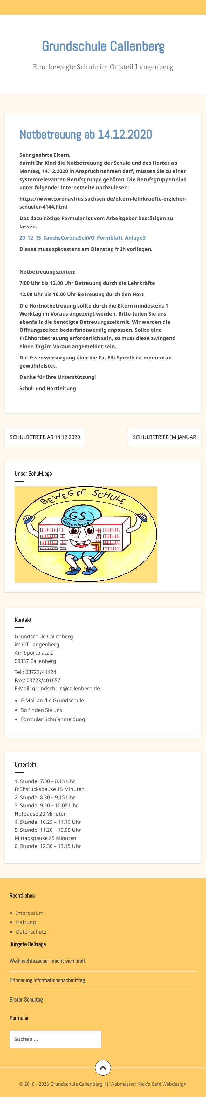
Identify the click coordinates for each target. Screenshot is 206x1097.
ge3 (141, 237)
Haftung (26, 922)
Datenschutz (31, 931)
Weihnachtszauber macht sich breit (47, 960)
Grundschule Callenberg (103, 46)
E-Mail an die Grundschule (52, 700)
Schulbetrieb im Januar (164, 437)
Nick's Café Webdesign (162, 1084)
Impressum (30, 912)
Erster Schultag (26, 999)
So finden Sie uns (41, 709)
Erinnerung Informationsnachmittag (47, 980)
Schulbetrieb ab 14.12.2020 (45, 437)
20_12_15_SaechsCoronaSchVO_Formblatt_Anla (77, 237)
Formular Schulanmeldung (53, 719)
